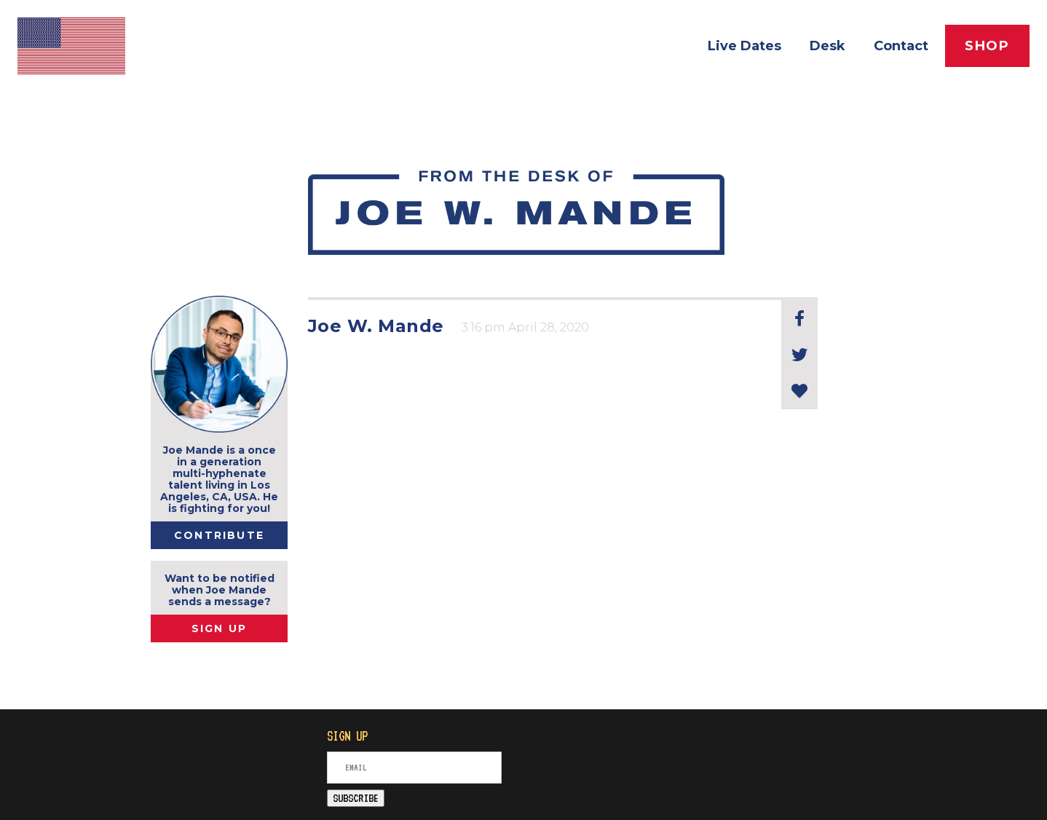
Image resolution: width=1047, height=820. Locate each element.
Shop (987, 46)
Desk (827, 46)
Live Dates (744, 46)
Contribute (219, 535)
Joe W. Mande (376, 325)
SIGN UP (219, 628)
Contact (901, 46)
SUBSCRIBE (356, 798)
